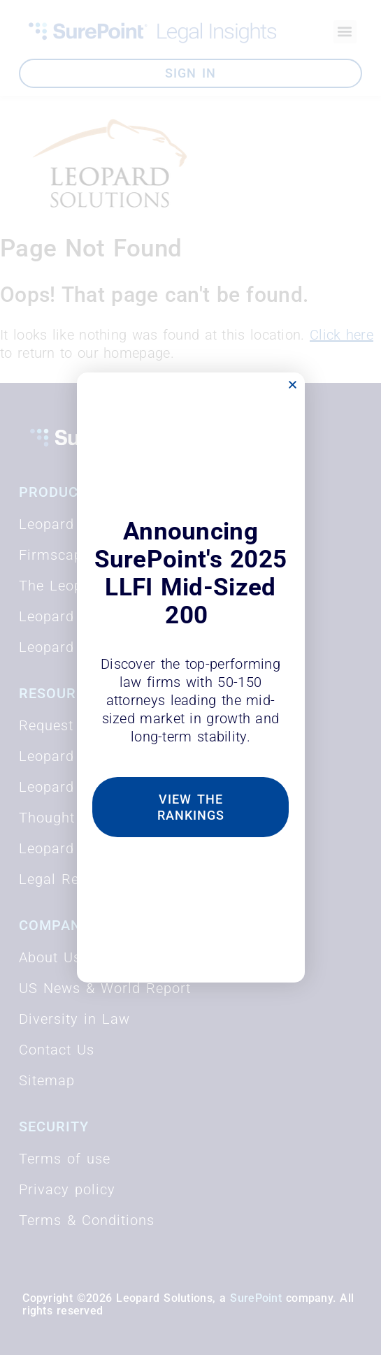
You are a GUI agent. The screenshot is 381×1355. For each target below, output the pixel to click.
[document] (190, 677)
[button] (292, 384)
